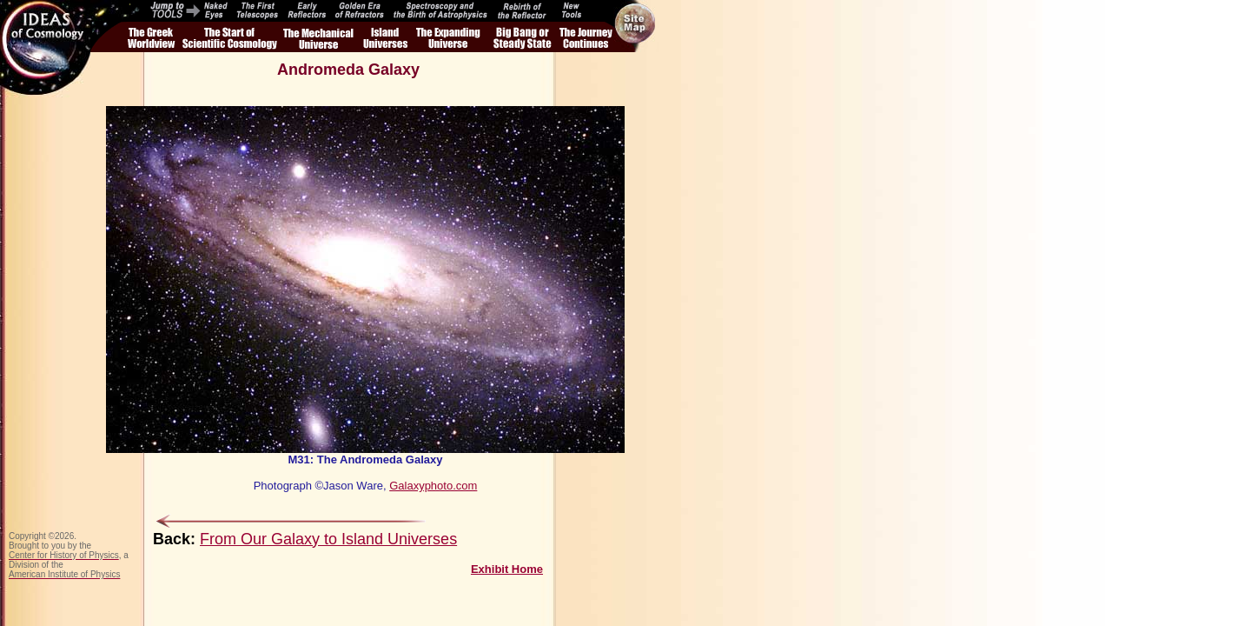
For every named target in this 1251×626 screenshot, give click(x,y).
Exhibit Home (507, 569)
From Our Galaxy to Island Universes (328, 539)
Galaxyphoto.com (433, 485)
